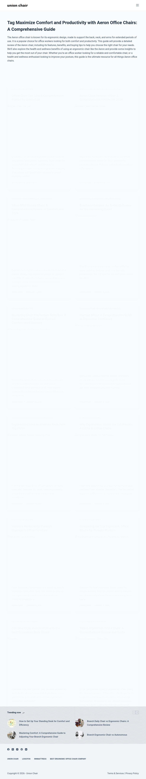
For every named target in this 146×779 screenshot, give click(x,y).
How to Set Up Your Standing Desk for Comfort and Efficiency (44, 723)
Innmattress (40, 759)
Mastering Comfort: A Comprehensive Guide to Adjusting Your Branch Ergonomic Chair (42, 735)
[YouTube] (26, 749)
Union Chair (12, 759)
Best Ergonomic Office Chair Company (68, 759)
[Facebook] (8, 749)
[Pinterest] (22, 749)
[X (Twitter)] (13, 749)
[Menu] (137, 5)
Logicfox (26, 759)
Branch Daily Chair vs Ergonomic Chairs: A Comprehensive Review (108, 723)
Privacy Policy (132, 773)
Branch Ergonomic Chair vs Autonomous (107, 734)
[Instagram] (17, 749)
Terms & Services (115, 773)
